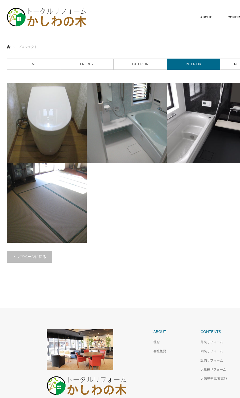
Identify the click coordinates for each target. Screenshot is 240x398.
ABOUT (206, 17)
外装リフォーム (212, 342)
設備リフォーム (212, 360)
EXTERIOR (140, 64)
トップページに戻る (29, 257)
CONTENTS (211, 332)
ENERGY (87, 64)
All (33, 64)
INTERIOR (193, 64)
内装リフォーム (212, 351)
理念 (156, 342)
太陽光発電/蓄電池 (214, 378)
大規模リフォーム (213, 369)
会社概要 (159, 351)
